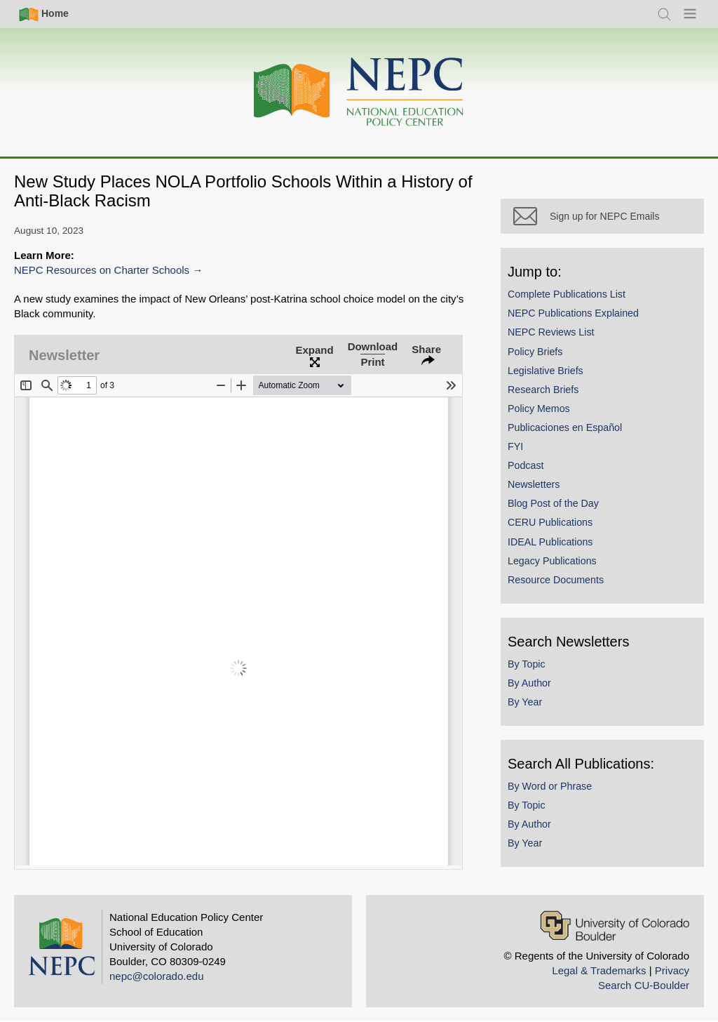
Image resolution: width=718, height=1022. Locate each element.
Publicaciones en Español (565, 427)
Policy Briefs (535, 351)
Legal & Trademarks (599, 970)
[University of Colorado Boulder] (614, 925)
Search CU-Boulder (643, 985)
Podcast (526, 465)
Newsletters (534, 484)
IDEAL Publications (550, 542)
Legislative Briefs (545, 370)
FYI (515, 446)
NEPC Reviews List (551, 332)
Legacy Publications (552, 560)
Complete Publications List (566, 294)
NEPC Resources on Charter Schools (101, 270)
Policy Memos (539, 408)
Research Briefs (543, 389)
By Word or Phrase (550, 786)
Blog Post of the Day (553, 503)
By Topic (527, 664)
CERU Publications (550, 522)
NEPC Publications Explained (573, 313)
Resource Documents (556, 579)
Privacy (672, 970)
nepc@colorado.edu (156, 976)
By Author (529, 683)
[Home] (359, 92)
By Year (525, 702)
